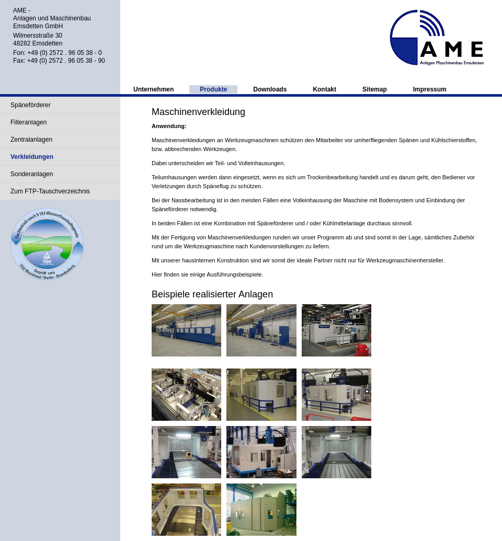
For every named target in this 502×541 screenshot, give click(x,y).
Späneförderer (30, 105)
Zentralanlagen (31, 139)
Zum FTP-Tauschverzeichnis (50, 191)
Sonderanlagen (31, 174)
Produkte (213, 89)
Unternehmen (153, 89)
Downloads (270, 89)
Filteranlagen (28, 122)
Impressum (430, 89)
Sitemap (374, 89)
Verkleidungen (31, 156)
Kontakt (324, 89)
